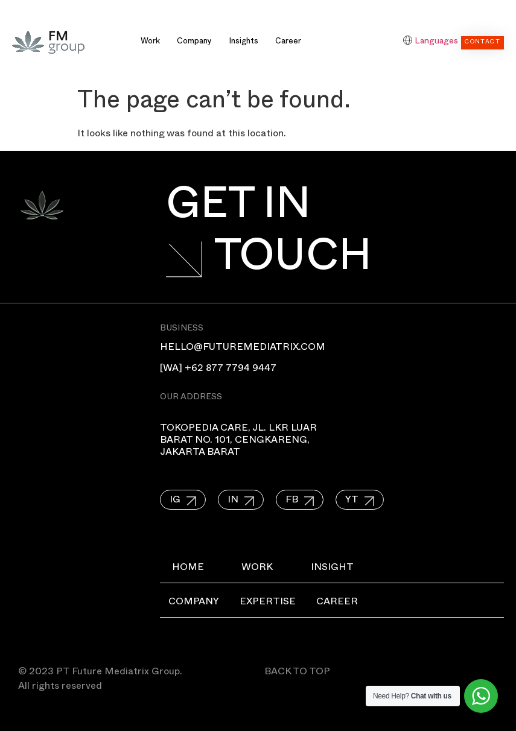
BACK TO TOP (297, 673)
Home (188, 568)
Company (194, 42)
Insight (343, 568)
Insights (243, 42)
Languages (436, 42)
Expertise (275, 603)
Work (150, 42)
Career (288, 42)
